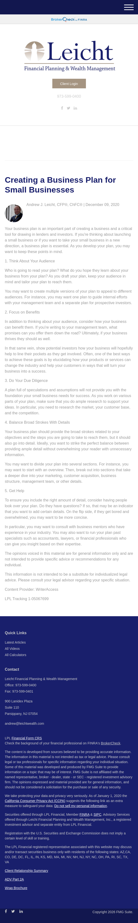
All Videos (12, 649)
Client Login (69, 84)
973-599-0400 (69, 96)
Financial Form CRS (27, 738)
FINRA (84, 814)
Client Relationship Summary (26, 871)
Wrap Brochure (16, 888)
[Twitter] (68, 108)
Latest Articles (15, 642)
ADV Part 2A (14, 879)
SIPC (98, 814)
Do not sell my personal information (80, 806)
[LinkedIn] (75, 108)
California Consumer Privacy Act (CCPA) (35, 801)
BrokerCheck (110, 743)
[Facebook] (62, 108)
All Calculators (15, 655)
